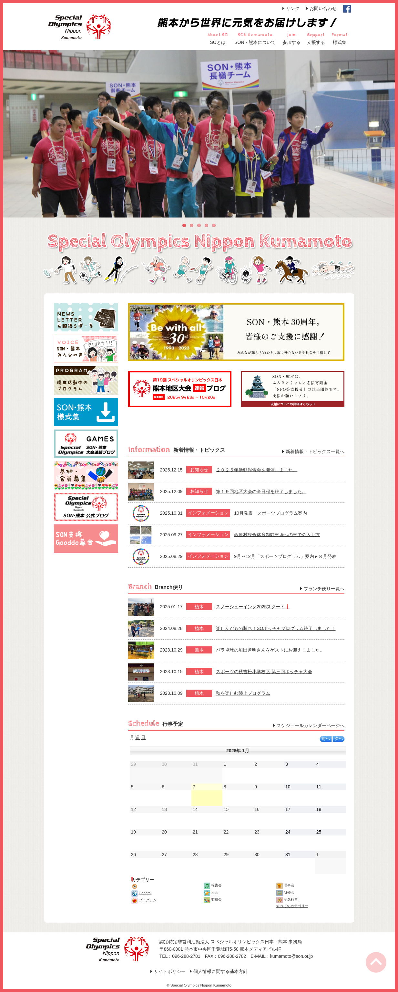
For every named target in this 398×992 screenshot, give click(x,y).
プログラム (144, 900)
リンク (293, 8)
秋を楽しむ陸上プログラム (243, 693)
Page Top (376, 962)
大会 (211, 892)
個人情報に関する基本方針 (220, 971)
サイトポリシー (170, 971)
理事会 (285, 885)
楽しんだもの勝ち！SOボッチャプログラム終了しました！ (275, 628)
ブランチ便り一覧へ (324, 588)
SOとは (218, 42)
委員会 (213, 899)
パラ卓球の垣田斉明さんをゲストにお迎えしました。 (270, 650)
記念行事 (287, 899)
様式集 (339, 42)
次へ (338, 738)
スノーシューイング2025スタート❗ (253, 606)
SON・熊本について (255, 42)
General (141, 893)
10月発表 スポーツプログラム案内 (270, 512)
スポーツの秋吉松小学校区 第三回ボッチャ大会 (264, 671)
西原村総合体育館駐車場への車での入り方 (277, 534)
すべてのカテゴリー (292, 906)
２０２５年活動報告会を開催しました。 (256, 469)
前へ (325, 738)
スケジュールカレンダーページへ (310, 725)
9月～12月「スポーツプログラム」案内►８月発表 (285, 556)
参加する (291, 42)
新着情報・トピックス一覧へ (315, 451)
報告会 (213, 885)
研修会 (285, 892)
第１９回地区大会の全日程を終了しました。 (261, 491)
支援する (316, 42)
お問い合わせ (323, 8)
